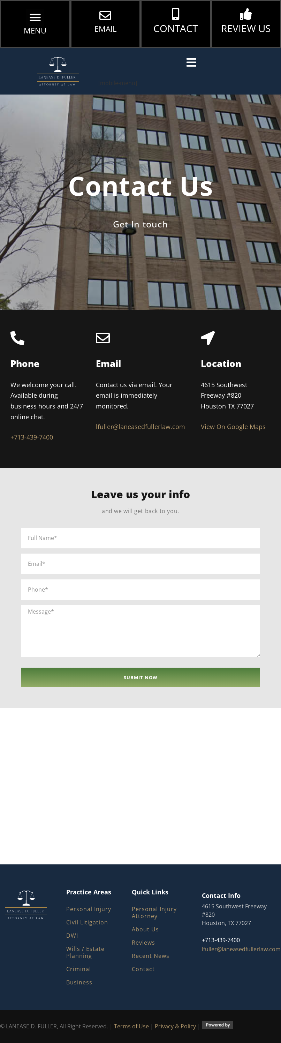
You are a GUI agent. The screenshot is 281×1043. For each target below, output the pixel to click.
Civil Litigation (87, 922)
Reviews (143, 942)
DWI (72, 935)
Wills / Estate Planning (85, 952)
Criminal (78, 969)
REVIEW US (246, 28)
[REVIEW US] (246, 14)
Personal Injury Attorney (154, 913)
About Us (145, 929)
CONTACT (175, 28)
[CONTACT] (176, 14)
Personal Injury (88, 909)
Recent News (150, 955)
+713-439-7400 (31, 437)
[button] (35, 18)
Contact (143, 969)
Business (79, 982)
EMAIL (105, 28)
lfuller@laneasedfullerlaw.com (140, 426)
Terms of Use (131, 1026)
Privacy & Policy (175, 1026)
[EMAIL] (105, 15)
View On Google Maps (233, 426)
